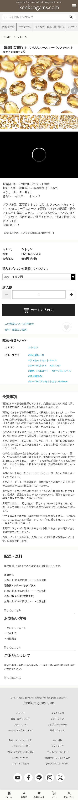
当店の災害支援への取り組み (20, 752)
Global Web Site (20, 758)
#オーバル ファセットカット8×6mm (47, 381)
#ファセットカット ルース (42, 360)
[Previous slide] (3, 90)
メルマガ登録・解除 (20, 746)
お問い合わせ (57, 719)
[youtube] (17, 777)
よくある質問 (57, 713)
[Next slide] (74, 90)
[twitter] (60, 777)
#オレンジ (55, 365)
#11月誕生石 (35, 376)
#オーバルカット (37, 365)
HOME (6, 37)
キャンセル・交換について (20, 730)
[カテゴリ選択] (5, 16)
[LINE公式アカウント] (39, 777)
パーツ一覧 (25, 26)
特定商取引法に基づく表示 (57, 758)
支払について (20, 724)
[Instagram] (49, 777)
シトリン (22, 37)
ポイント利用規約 (20, 763)
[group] (39, 84)
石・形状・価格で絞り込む (49, 26)
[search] (71, 17)
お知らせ (20, 713)
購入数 (7, 287)
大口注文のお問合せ (57, 724)
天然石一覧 (8, 26)
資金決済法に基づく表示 (57, 763)
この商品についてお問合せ (19, 323)
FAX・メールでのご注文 (20, 740)
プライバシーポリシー (57, 752)
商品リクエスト (57, 730)
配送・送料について (20, 719)
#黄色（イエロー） (38, 370)
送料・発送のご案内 (16, 329)
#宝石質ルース (36, 355)
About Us (57, 740)
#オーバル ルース (61, 370)
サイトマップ (57, 746)
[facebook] (28, 777)
